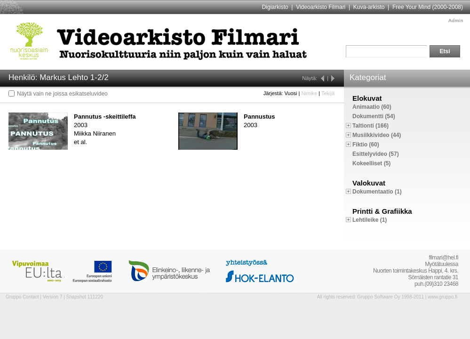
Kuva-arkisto (369, 7)
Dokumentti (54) (373, 116)
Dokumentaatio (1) (377, 191)
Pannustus (259, 116)
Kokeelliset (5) (371, 163)
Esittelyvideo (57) (375, 154)
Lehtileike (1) (369, 220)
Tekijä (328, 93)
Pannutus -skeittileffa (104, 116)
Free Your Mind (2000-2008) (427, 7)
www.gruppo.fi (442, 296)
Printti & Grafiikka (382, 211)
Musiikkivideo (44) (376, 135)
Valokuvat (368, 183)
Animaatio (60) (371, 107)
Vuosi (290, 93)
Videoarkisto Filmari (320, 7)
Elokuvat (367, 98)
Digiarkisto (275, 7)
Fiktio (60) (365, 144)
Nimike (309, 93)
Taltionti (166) (370, 125)
